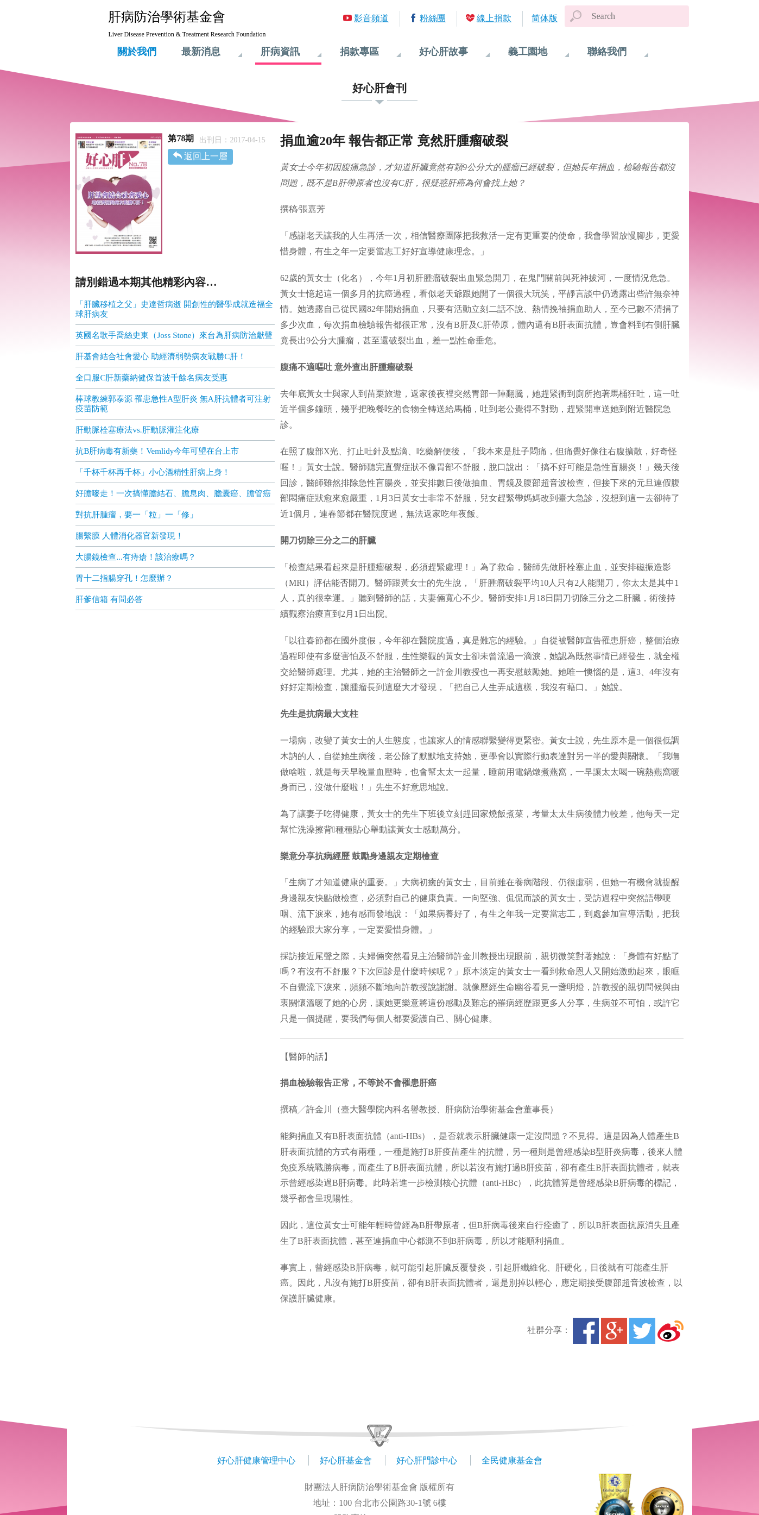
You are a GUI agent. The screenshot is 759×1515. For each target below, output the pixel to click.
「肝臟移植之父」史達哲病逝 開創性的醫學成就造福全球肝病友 (174, 309)
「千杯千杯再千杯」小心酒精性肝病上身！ (152, 472)
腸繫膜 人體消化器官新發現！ (129, 535)
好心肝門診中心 (426, 1460)
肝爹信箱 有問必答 (109, 599)
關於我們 (136, 51)
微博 (670, 1331)
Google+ (614, 1331)
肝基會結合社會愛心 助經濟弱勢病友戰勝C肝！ (160, 356)
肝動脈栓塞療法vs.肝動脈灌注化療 (137, 429)
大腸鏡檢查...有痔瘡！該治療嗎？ (135, 557)
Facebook (586, 1331)
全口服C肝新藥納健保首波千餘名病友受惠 (151, 377)
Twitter (642, 1331)
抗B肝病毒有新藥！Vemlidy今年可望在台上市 (157, 451)
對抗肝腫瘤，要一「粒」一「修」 (136, 514)
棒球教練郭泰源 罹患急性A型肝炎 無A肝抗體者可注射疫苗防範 (172, 404)
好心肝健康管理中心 (256, 1460)
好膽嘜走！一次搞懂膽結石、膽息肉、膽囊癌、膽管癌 (173, 493)
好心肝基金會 (346, 1460)
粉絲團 (433, 18)
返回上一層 (205, 156)
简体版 (545, 18)
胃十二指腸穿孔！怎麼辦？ (124, 578)
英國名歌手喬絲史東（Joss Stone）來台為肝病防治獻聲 (174, 335)
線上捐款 (494, 18)
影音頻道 (371, 18)
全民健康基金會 (512, 1460)
